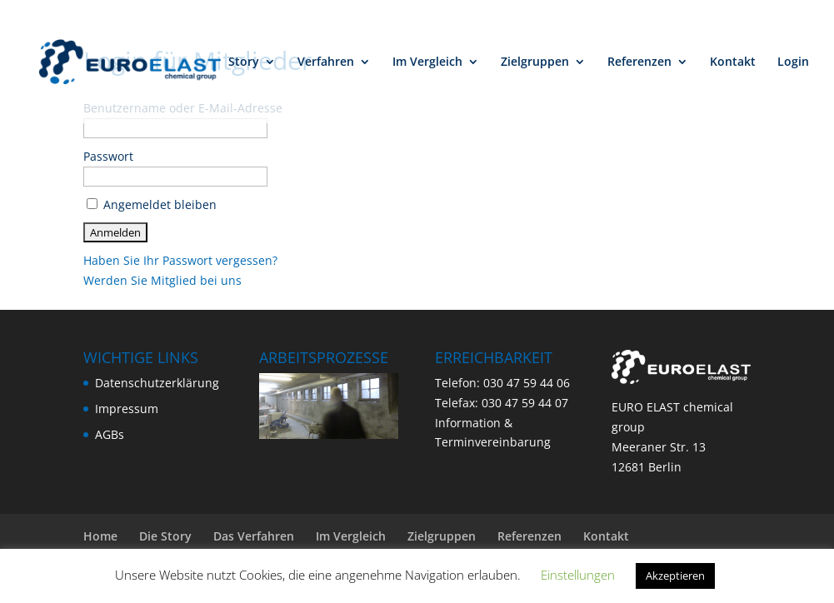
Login (793, 62)
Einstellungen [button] (578, 574)
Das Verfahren (253, 536)
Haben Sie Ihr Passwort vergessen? (180, 260)
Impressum (126, 408)
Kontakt (733, 62)
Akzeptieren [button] (675, 575)
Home (100, 536)
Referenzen (639, 62)
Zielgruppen (535, 62)
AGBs (109, 434)
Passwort (108, 156)
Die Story (165, 536)
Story (243, 62)
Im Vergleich (427, 62)
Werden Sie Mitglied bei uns (162, 280)
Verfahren (325, 62)
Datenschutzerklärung (157, 383)
